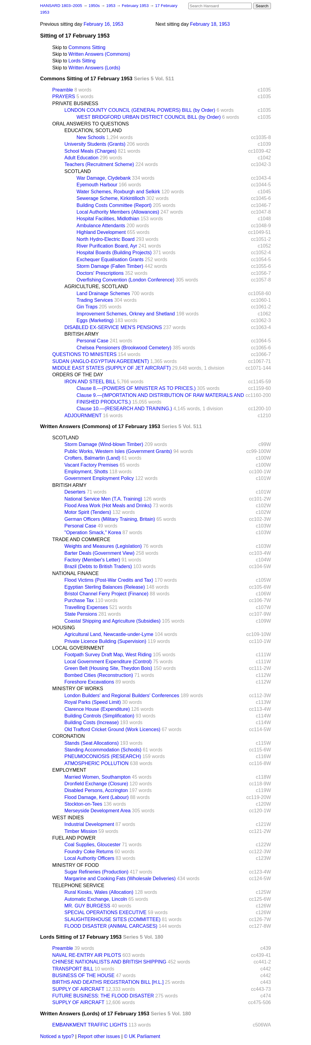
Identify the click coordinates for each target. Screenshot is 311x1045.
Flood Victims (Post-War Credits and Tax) (108, 580)
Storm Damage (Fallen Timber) (110, 266)
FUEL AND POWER (74, 837)
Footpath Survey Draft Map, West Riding (108, 654)
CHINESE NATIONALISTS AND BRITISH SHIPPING (109, 961)
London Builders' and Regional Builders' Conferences (121, 695)
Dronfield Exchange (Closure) (96, 783)
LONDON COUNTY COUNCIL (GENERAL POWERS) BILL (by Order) (139, 110)
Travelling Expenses (86, 607)
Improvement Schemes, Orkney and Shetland (126, 313)
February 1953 (136, 5)
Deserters (74, 491)
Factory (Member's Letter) (92, 559)
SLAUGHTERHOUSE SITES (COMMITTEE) (112, 919)
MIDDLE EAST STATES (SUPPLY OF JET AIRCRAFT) (111, 368)
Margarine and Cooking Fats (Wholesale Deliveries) (120, 878)
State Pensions (80, 614)
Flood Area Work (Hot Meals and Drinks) (108, 505)
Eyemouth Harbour (97, 184)
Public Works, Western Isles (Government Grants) (118, 451)
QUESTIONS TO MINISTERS (84, 354)
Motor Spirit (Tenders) (87, 512)
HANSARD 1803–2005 (61, 5)
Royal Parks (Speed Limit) (92, 702)
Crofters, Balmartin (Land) (92, 458)
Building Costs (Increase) (91, 722)
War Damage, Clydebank (104, 178)
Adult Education (81, 157)
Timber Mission (80, 831)
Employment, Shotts (86, 471)
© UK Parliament (142, 1036)
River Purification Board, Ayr (107, 245)
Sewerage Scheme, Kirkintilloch (111, 198)
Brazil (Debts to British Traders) (98, 566)
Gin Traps (87, 306)
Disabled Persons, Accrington (96, 790)
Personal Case (92, 340)
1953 (111, 5)
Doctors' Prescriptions (100, 273)
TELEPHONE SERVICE (78, 885)
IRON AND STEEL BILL (90, 381)
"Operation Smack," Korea (92, 532)
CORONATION (68, 736)
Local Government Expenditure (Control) (108, 661)
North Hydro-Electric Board (106, 239)
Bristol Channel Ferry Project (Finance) (106, 593)
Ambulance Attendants (101, 225)
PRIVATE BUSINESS (75, 103)
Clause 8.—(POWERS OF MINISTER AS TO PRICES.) (136, 388)
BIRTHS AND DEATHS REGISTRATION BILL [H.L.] (108, 982)
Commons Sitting (86, 47)
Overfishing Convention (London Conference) (125, 279)
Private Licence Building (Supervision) (105, 641)
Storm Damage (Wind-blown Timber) (103, 444)
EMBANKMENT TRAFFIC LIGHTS (89, 1024)
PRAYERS (63, 96)
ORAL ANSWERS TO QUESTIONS (90, 123)
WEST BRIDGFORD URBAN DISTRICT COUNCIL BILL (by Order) (149, 117)
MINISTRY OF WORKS (77, 688)
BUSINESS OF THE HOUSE (83, 975)
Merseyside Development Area (97, 810)
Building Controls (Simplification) (99, 715)
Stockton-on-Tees (83, 804)
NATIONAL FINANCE (75, 573)
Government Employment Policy (99, 478)
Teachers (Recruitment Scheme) (99, 164)
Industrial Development (89, 824)
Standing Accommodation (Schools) (102, 749)
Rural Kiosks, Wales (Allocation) (98, 892)
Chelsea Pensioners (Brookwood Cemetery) (124, 347)
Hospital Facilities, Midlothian (108, 218)
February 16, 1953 (103, 24)
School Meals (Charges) (90, 151)
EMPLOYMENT (69, 770)
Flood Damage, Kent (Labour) (96, 797)
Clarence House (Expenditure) (97, 709)
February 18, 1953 (210, 24)
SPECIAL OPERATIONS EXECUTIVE (105, 912)
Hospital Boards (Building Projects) (114, 252)
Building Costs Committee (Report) (114, 205)
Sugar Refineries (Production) (96, 871)
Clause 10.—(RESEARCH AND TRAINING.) (124, 408)
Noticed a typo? (57, 1036)
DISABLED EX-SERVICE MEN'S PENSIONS (113, 327)
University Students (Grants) (94, 144)
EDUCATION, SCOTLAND (93, 130)
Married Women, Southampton (97, 777)
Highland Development (101, 232)
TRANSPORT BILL (72, 968)
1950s (94, 5)
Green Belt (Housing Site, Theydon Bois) (108, 668)
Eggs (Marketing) (95, 320)
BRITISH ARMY (81, 334)
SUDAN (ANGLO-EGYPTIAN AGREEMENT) (100, 361)
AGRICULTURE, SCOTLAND (96, 286)
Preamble (62, 89)
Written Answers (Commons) (99, 54)
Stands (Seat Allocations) (91, 743)
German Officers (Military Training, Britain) (109, 519)
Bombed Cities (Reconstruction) (98, 675)
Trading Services (95, 300)
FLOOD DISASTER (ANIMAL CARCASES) (110, 926)
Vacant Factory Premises (91, 465)
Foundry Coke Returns (88, 851)
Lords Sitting (81, 60)
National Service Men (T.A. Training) (103, 498)
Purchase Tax (79, 600)
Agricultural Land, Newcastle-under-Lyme (108, 634)
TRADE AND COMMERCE (81, 539)
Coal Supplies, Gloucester (92, 844)
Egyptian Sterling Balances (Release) (104, 587)
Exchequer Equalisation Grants (110, 259)
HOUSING (63, 627)
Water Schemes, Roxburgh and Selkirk (118, 191)
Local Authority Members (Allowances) (118, 212)
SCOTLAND (77, 171)
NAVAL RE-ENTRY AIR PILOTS (86, 955)
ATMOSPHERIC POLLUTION (96, 763)
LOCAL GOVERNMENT (78, 648)
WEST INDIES (68, 817)
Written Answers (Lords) (94, 67)
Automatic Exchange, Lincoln (95, 899)
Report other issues (99, 1036)
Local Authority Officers (89, 858)
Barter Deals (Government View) (99, 553)
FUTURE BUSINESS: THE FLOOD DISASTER (103, 995)
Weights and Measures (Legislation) (103, 546)
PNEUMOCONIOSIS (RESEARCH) (102, 756)
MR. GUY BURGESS (87, 905)
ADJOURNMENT (82, 415)
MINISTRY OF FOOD (75, 865)
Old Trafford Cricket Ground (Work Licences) (112, 729)
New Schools (91, 137)
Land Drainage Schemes (103, 293)
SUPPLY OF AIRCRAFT (78, 989)
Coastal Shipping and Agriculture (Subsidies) (112, 621)
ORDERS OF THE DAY (77, 374)
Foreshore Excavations (89, 681)
